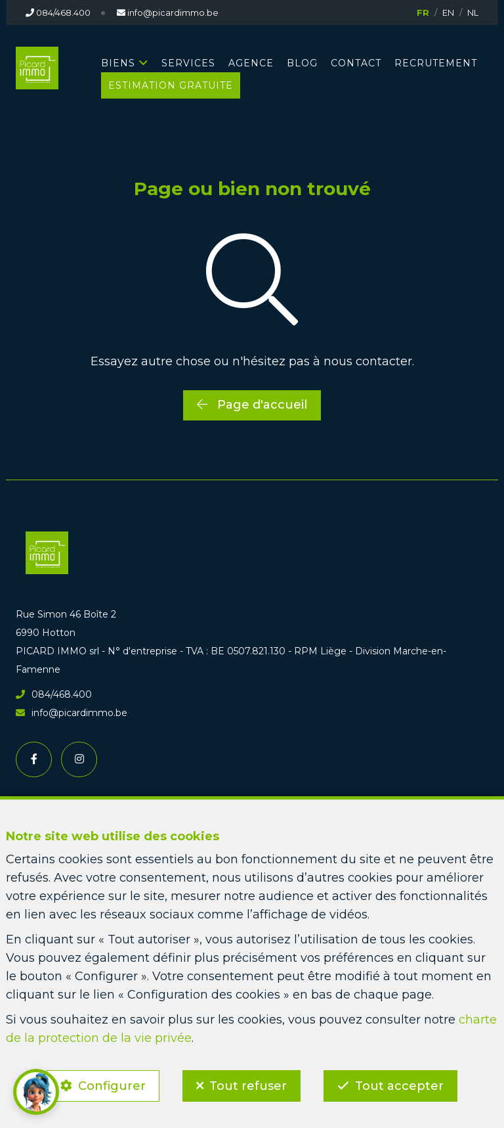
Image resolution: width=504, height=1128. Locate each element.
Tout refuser (248, 1086)
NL (472, 12)
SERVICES (188, 63)
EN (448, 12)
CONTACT (356, 63)
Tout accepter (399, 1086)
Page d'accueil (252, 404)
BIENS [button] (118, 63)
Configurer (112, 1086)
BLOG (302, 63)
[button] (36, 1092)
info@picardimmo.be (71, 713)
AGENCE (251, 63)
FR (423, 12)
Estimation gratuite (170, 85)
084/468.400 (54, 694)
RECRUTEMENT (435, 63)
